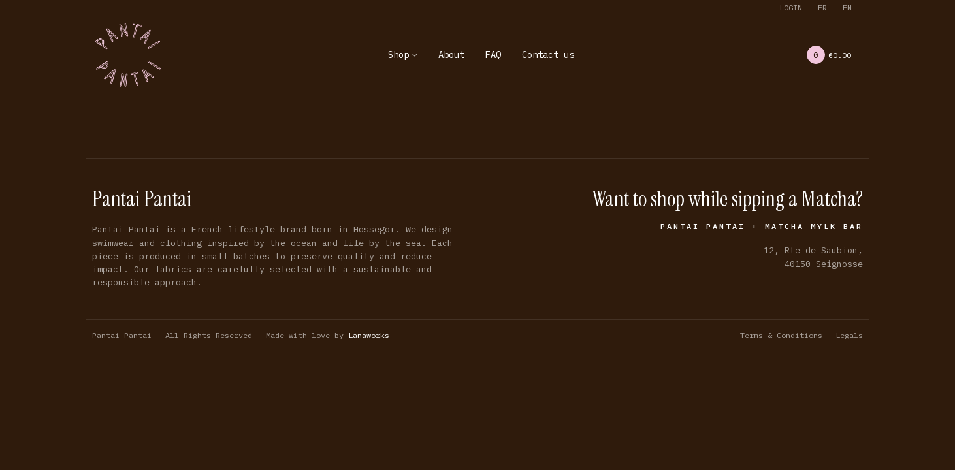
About (451, 55)
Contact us (548, 55)
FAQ (493, 55)
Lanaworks (368, 335)
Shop (398, 55)
